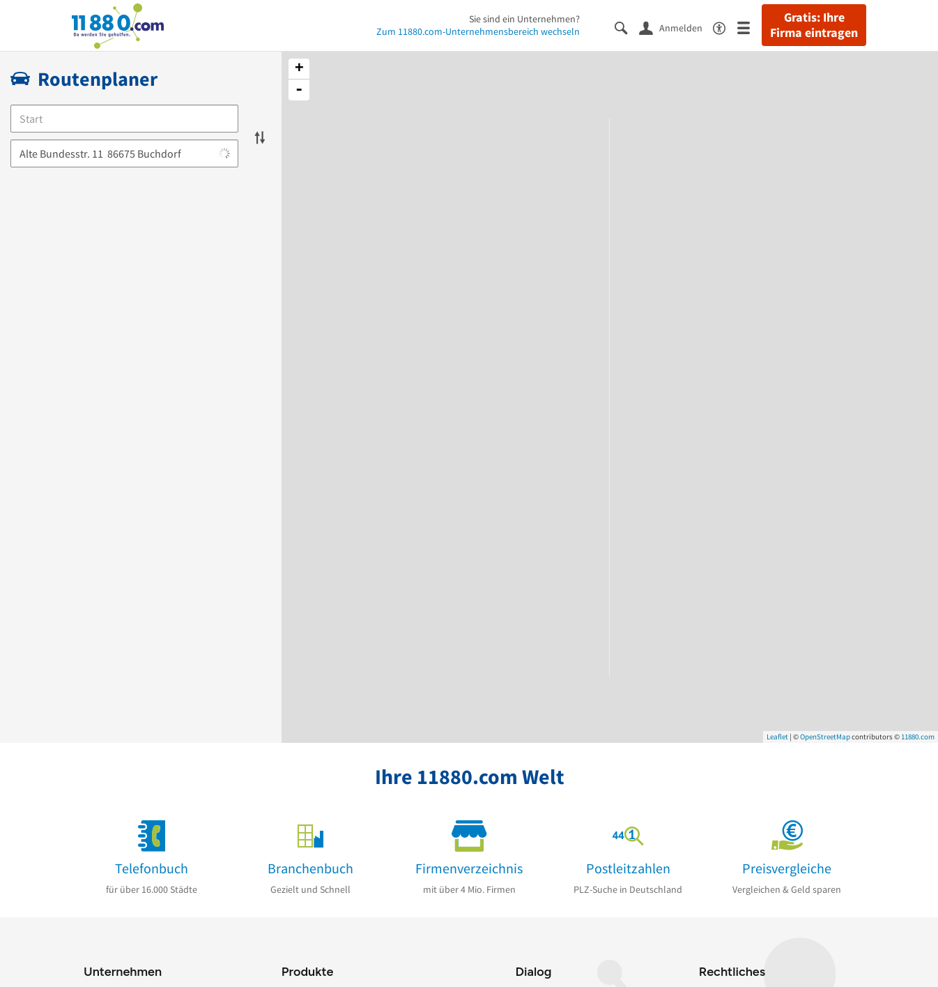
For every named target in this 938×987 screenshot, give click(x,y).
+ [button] (299, 69)
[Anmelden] (676, 27)
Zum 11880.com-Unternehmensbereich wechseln (478, 31)
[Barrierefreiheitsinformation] (725, 27)
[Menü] (749, 27)
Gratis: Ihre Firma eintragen (814, 25)
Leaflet (777, 736)
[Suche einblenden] (627, 27)
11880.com (918, 736)
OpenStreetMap (825, 736)
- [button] (299, 90)
